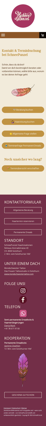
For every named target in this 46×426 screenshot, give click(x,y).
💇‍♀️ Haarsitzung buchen (23, 121)
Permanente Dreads (23, 232)
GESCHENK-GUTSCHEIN (23, 395)
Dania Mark (9, 325)
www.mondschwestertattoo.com (18, 274)
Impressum (7, 408)
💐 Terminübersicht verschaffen (23, 168)
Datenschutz (16, 408)
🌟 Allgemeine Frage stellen (23, 133)
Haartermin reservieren (23, 221)
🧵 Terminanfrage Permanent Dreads (23, 145)
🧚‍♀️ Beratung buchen (23, 110)
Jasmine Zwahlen (12, 345)
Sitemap (24, 408)
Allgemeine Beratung (23, 210)
